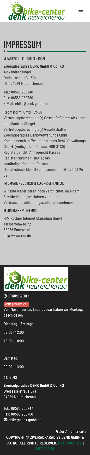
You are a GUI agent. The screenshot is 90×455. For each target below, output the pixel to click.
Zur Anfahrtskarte (71, 431)
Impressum (45, 449)
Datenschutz (70, 443)
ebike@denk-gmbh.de (25, 420)
